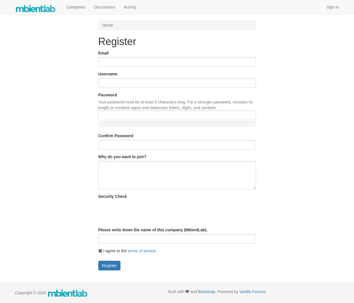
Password (107, 95)
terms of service (142, 251)
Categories (76, 7)
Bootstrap (206, 291)
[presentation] (141, 212)
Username (108, 74)
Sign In (332, 7)
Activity (130, 7)
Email (103, 53)
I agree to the (127, 251)
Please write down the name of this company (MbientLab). (153, 230)
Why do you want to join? (122, 156)
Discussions (104, 7)
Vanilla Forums (253, 291)
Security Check (112, 196)
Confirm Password (116, 136)
